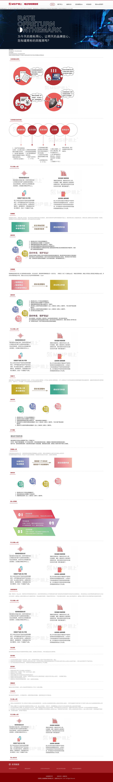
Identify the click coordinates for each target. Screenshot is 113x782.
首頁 (52, 4)
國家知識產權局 (13, 768)
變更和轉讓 (16, 55)
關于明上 (60, 4)
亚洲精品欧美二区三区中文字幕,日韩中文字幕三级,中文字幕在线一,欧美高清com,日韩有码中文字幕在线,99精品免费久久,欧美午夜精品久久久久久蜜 (36, 8)
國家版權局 (27, 768)
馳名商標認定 (40, 55)
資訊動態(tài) (79, 4)
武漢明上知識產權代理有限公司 (45, 778)
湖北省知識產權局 (76, 768)
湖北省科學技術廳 (61, 768)
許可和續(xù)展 (22, 55)
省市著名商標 (34, 55)
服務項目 (69, 4)
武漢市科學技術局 (45, 768)
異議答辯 (28, 55)
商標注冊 (11, 55)
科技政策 (88, 4)
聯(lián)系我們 (99, 4)
